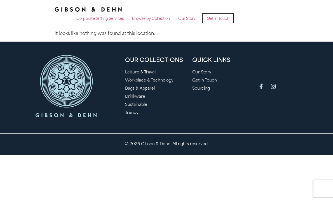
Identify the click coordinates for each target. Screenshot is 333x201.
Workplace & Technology (149, 80)
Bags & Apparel (140, 89)
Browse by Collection (151, 19)
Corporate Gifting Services (100, 19)
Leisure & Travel (140, 72)
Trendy (132, 113)
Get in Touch (218, 19)
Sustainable (136, 105)
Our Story (186, 19)
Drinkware (135, 97)
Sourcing (201, 89)
